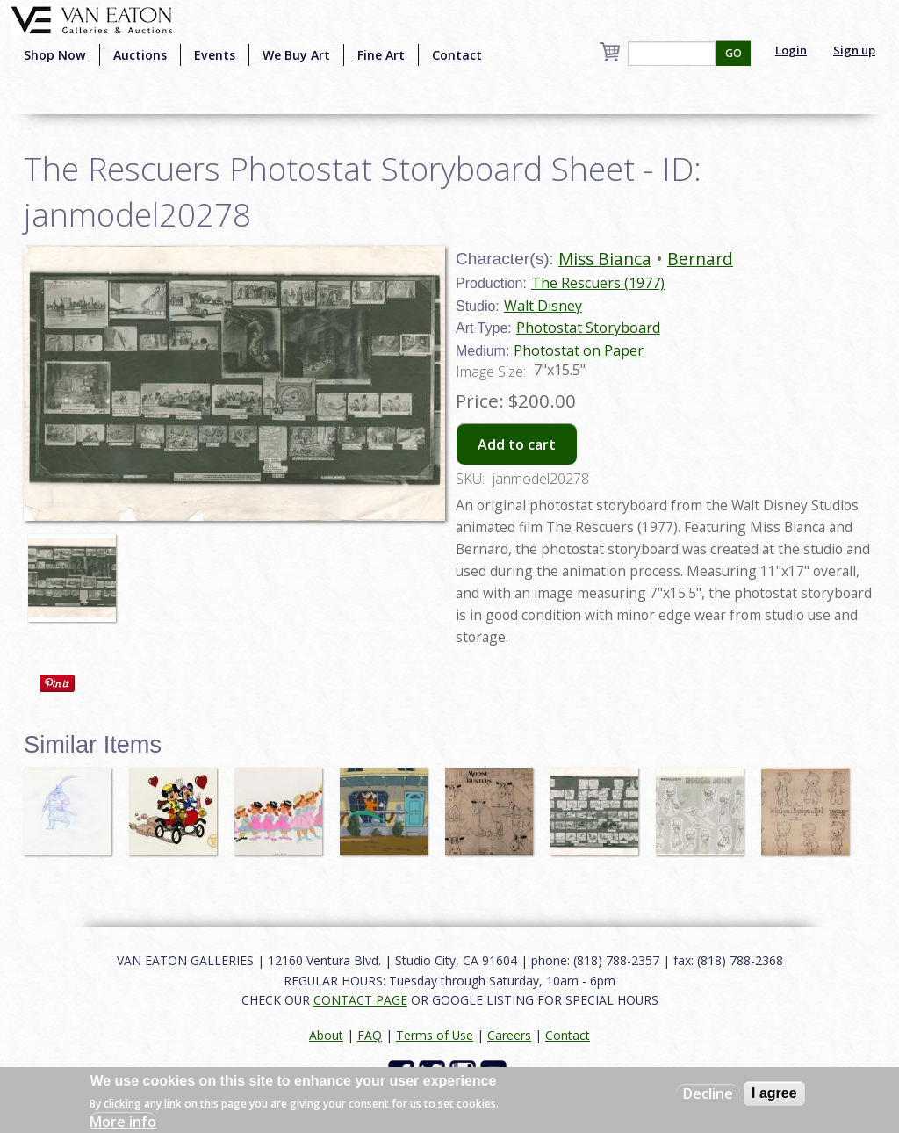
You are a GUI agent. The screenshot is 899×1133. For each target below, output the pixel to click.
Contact (457, 55)
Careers (509, 1035)
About (326, 1035)
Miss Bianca (604, 259)
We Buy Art (296, 55)
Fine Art (381, 55)
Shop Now (55, 55)
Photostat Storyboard (588, 327)
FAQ (369, 1035)
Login (791, 50)
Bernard (700, 259)
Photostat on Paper (579, 350)
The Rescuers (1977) (598, 282)
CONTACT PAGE (360, 1000)
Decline (708, 1093)
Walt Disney (543, 305)
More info (123, 1121)
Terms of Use (434, 1035)
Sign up (854, 50)
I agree (774, 1093)
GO (733, 53)
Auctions (140, 55)
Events (214, 55)
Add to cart (517, 444)
